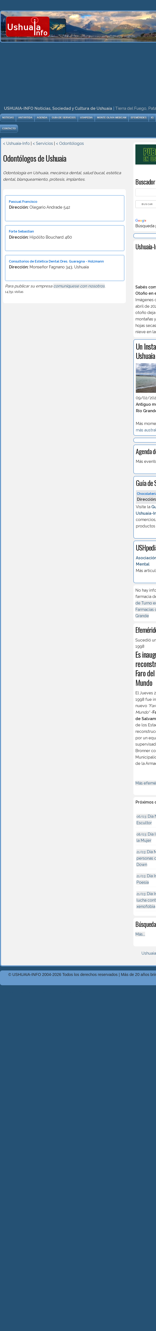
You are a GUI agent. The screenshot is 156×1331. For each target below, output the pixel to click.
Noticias (8, 117)
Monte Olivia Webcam (111, 117)
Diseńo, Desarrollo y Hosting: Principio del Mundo (46, 992)
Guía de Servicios (64, 117)
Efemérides (139, 117)
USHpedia (86, 117)
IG (152, 117)
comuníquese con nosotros (79, 286)
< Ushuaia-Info (16, 143)
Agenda (42, 117)
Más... (140, 934)
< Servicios (43, 143)
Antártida (25, 117)
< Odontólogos (70, 143)
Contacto (9, 128)
